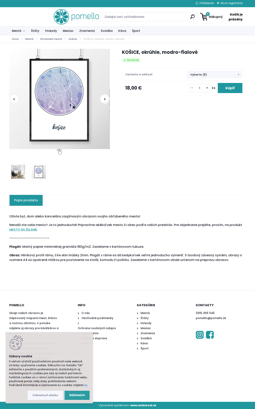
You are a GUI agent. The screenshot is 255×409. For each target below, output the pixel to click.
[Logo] (33, 17)
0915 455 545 (205, 313)
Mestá (16, 31)
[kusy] (199, 88)
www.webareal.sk (143, 405)
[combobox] (214, 74)
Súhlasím (77, 395)
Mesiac (68, 31)
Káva (122, 31)
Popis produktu (26, 200)
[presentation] (14, 99)
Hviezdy (51, 31)
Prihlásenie (207, 3)
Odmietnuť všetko (45, 395)
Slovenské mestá (51, 39)
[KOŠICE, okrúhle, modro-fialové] (59, 99)
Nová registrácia (232, 3)
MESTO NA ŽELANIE (23, 229)
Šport (136, 31)
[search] (165, 18)
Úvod (15, 39)
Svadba (107, 31)
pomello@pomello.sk (211, 318)
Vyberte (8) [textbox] (198, 75)
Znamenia (87, 31)
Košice (73, 39)
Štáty (35, 31)
